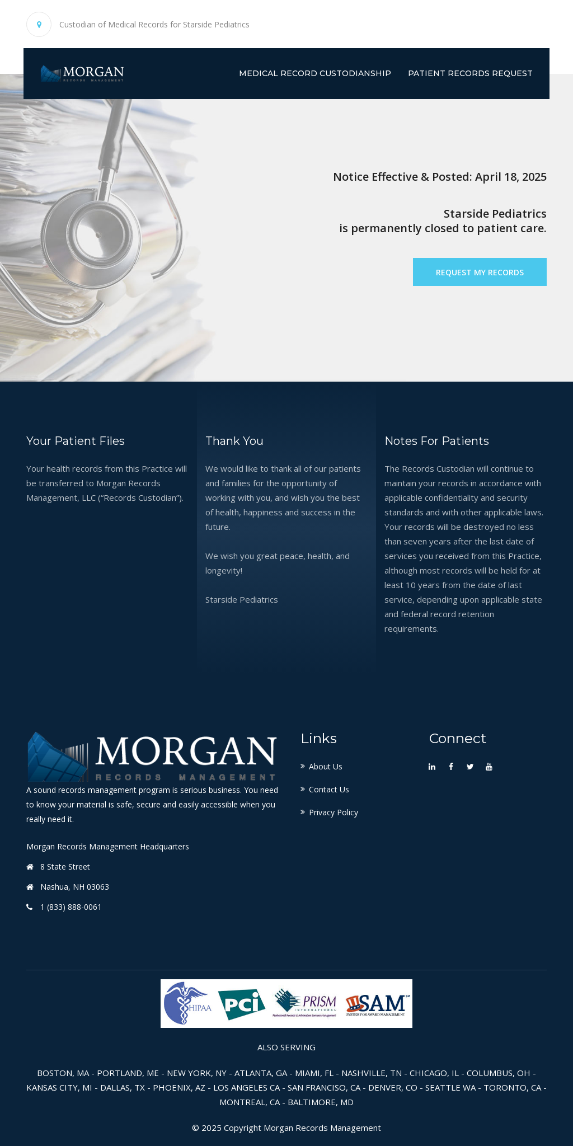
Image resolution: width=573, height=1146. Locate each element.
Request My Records (480, 272)
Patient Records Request (470, 73)
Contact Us (329, 789)
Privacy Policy (333, 812)
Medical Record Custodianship (315, 73)
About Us (325, 766)
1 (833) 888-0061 (71, 906)
